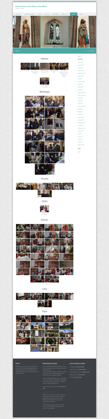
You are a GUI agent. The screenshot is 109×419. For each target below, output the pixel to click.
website (59, 375)
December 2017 (81, 123)
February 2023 (81, 70)
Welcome (18, 14)
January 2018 (81, 120)
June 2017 (80, 136)
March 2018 (80, 117)
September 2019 (82, 95)
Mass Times (65, 14)
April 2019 (80, 103)
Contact (81, 14)
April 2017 (80, 142)
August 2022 (81, 76)
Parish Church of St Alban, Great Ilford (31, 6)
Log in (79, 152)
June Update (72, 377)
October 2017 (81, 125)
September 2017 (82, 128)
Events (40, 14)
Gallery (73, 14)
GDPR (53, 408)
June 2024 (80, 68)
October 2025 (81, 65)
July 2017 (80, 133)
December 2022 (81, 73)
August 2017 (81, 131)
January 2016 (81, 144)
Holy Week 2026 (73, 366)
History (47, 14)
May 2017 (80, 139)
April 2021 (80, 84)
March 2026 (80, 62)
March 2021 (80, 87)
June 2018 (80, 109)
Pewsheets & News (30, 14)
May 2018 (80, 111)
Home (88, 50)
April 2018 (80, 114)
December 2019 (81, 92)
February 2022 (81, 81)
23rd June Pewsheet (74, 374)
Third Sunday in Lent (74, 369)
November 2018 (81, 106)
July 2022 (80, 78)
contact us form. (55, 383)
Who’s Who (55, 14)
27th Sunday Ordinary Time (76, 372)
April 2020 (80, 90)
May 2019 (80, 100)
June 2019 (80, 98)
